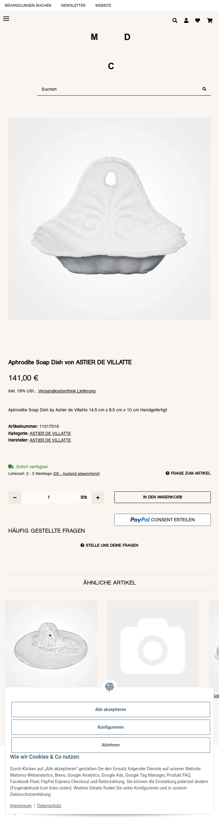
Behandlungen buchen (28, 5)
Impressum (21, 805)
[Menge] (49, 497)
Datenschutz (49, 805)
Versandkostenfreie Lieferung (67, 391)
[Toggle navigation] (6, 19)
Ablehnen (111, 744)
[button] (186, 20)
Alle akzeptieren (110, 709)
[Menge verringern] (14, 497)
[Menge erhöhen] (97, 497)
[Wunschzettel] (197, 20)
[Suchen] (117, 89)
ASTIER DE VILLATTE (50, 433)
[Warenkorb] (210, 20)
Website (103, 5)
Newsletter (73, 5)
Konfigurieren (111, 727)
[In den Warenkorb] (162, 497)
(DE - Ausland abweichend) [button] (76, 473)
